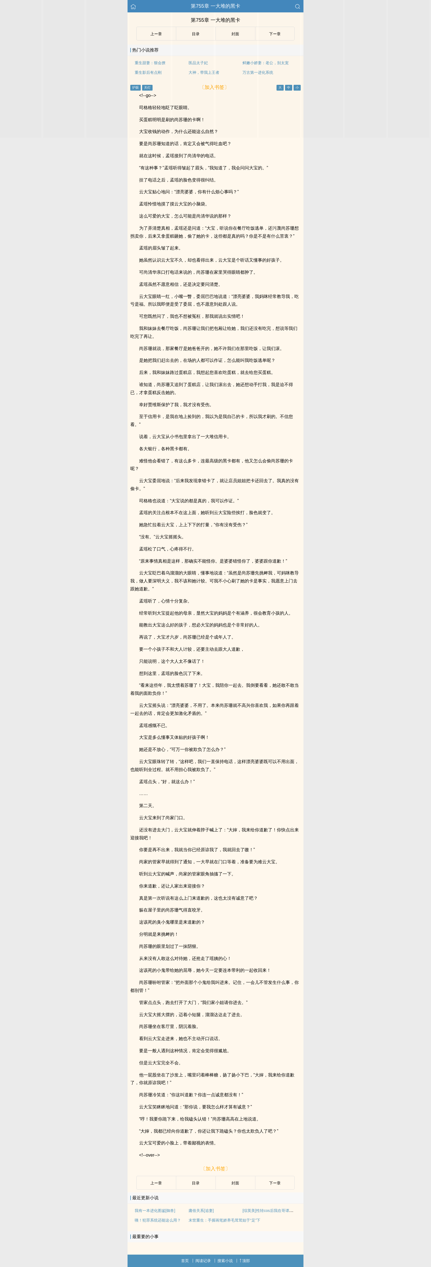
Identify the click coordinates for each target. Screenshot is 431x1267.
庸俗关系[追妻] (201, 1210)
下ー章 (275, 1183)
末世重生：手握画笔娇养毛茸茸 (215, 1220)
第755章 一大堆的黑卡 (215, 6)
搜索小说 (225, 1260)
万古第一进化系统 (257, 72)
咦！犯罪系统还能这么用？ (158, 1220)
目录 (196, 1183)
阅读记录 (203, 1260)
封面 (235, 1183)
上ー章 (156, 1183)
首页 (185, 1260)
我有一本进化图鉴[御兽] (155, 1210)
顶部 (244, 1260)
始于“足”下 (251, 1220)
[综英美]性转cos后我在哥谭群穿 (269, 1210)
